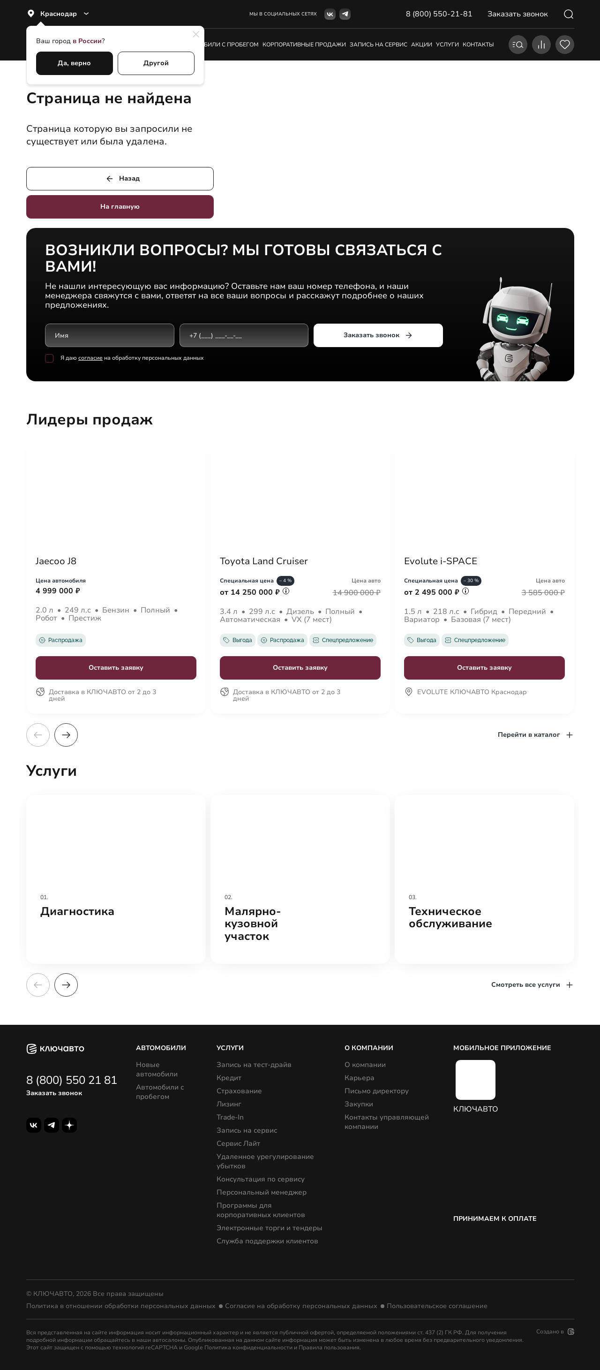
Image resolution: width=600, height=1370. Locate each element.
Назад (122, 178)
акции (421, 44)
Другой (156, 63)
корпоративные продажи (304, 44)
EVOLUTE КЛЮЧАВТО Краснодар (465, 692)
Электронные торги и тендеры (269, 1228)
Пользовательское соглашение (437, 1306)
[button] (66, 735)
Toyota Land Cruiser (264, 561)
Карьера (360, 1077)
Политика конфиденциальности (248, 1347)
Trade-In (230, 1117)
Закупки (359, 1104)
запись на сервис (378, 44)
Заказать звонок (378, 335)
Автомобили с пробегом (219, 44)
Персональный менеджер (262, 1192)
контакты (478, 44)
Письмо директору (377, 1091)
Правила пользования (329, 1347)
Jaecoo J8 (56, 561)
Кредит (229, 1077)
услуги (447, 44)
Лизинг (229, 1104)
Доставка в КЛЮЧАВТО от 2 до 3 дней (96, 696)
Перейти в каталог (536, 735)
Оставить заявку (116, 667)
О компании (365, 1064)
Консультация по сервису (261, 1179)
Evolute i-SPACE (440, 561)
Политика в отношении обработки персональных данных (121, 1306)
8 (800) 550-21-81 (439, 14)
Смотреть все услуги (532, 985)
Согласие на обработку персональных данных (301, 1306)
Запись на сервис (247, 1130)
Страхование (239, 1091)
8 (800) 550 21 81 (71, 1080)
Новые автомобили (157, 1069)
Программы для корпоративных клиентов (261, 1210)
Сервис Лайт (238, 1143)
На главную (120, 206)
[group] (116, 879)
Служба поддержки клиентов (267, 1241)
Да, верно (74, 63)
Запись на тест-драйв (254, 1064)
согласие (90, 358)
